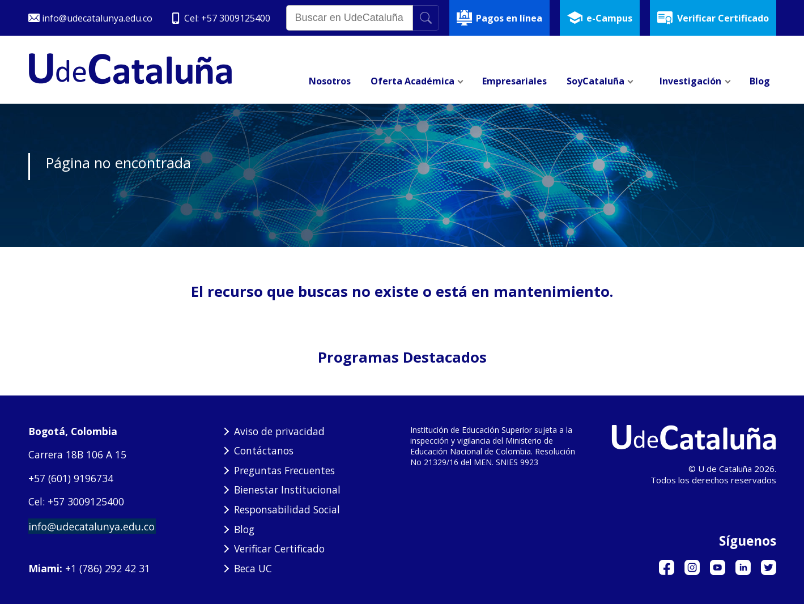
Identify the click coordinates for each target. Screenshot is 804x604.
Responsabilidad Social (287, 509)
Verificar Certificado (279, 548)
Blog (244, 529)
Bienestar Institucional (287, 489)
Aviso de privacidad (279, 431)
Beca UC (253, 568)
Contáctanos (263, 450)
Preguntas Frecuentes (284, 470)
